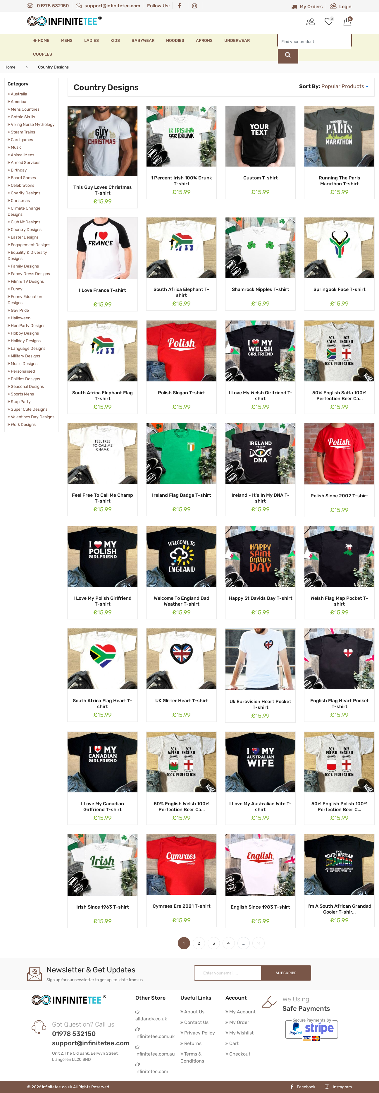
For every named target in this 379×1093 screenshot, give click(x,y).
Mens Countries (23, 109)
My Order (237, 1022)
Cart (232, 1043)
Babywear (143, 40)
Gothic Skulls (21, 116)
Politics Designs (24, 378)
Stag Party (19, 401)
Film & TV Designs (26, 281)
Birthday (17, 170)
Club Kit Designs (24, 222)
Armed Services (24, 162)
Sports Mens (21, 394)
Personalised (21, 371)
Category (18, 84)
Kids (115, 40)
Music (15, 147)
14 (258, 943)
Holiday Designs (24, 340)
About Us (192, 1012)
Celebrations (21, 185)
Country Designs (25, 229)
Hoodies (175, 40)
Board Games (22, 177)
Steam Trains (21, 132)
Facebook (302, 1087)
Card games (20, 139)
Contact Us (194, 1022)
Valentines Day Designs (31, 416)
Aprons (204, 40)
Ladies (91, 40)
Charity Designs (24, 193)
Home (41, 40)
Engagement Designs (29, 244)
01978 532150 (48, 5)
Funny (15, 289)
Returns (190, 1043)
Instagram (338, 1087)
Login (341, 6)
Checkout (237, 1054)
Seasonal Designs (26, 386)
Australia (17, 94)
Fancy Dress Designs (29, 273)
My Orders (307, 6)
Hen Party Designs (26, 325)
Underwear (237, 40)
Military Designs (24, 356)
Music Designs (22, 363)
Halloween (19, 318)
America (17, 101)
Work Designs (22, 424)
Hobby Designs (23, 333)
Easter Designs (23, 237)
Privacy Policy (197, 1033)
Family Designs (23, 266)
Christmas (19, 200)
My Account (240, 1012)
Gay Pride (18, 310)
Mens (67, 40)
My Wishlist (239, 1033)
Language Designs (26, 348)
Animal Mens (21, 155)
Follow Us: (158, 5)
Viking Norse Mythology (31, 124)
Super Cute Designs (27, 409)
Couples (42, 54)
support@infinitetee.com (108, 5)
